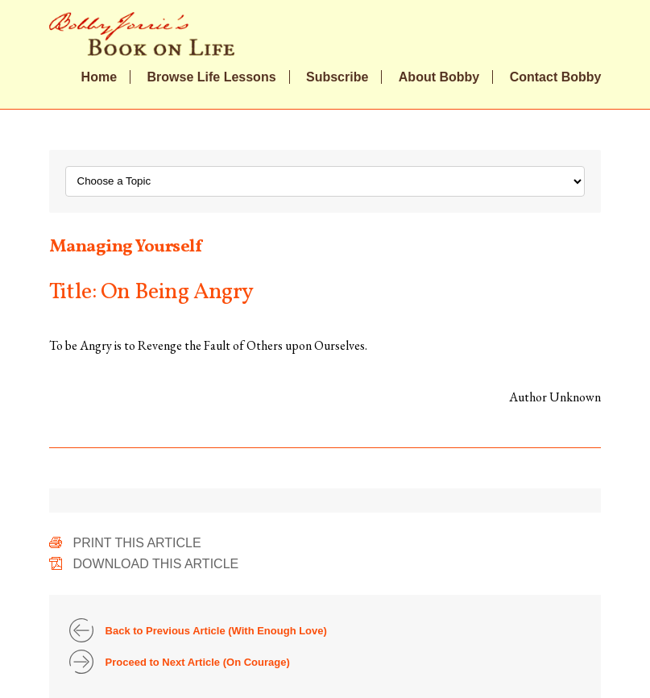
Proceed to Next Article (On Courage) (198, 662)
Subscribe (337, 77)
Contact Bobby (556, 77)
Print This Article (137, 543)
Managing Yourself (125, 247)
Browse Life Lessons (211, 77)
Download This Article (156, 564)
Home (99, 77)
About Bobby (439, 77)
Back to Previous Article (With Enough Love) (216, 631)
